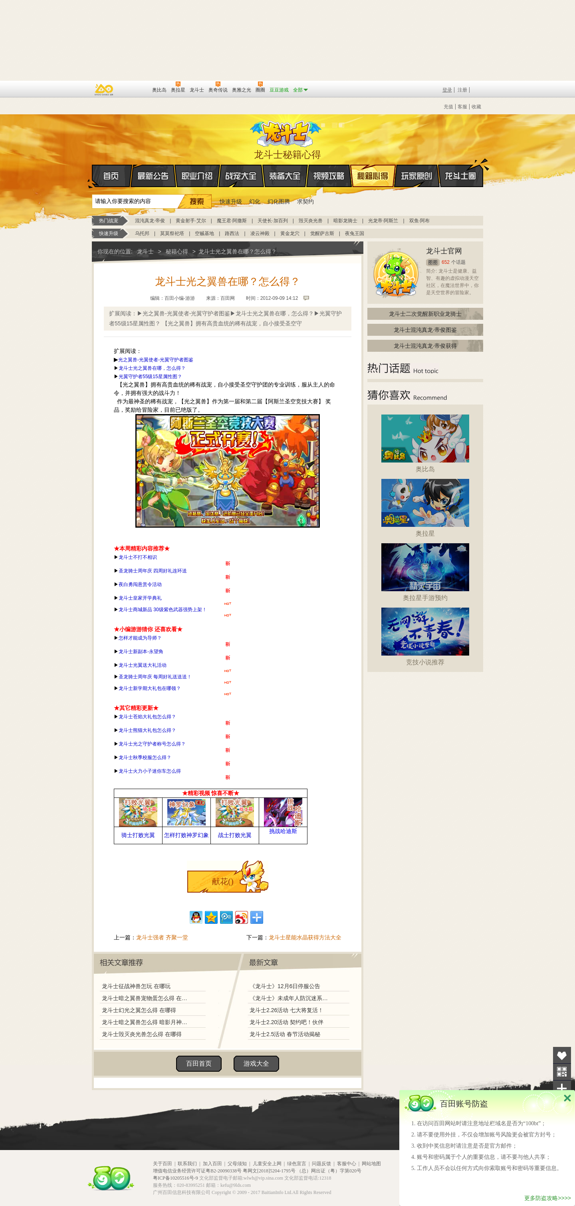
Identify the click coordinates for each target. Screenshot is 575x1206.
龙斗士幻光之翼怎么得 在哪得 (139, 1010)
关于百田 (162, 1163)
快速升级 (231, 201)
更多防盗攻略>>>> (547, 1198)
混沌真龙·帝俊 (150, 220)
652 (446, 262)
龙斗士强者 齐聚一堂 (162, 937)
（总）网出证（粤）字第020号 (329, 1171)
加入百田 (212, 1163)
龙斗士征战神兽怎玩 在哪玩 (136, 986)
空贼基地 (204, 233)
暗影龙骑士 (345, 220)
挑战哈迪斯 (283, 831)
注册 (462, 90)
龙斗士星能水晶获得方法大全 (305, 937)
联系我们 (187, 1163)
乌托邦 (142, 233)
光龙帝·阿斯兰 (383, 220)
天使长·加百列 (273, 220)
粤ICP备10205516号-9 (175, 1178)
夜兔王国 (354, 233)
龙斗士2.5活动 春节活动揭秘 (285, 1034)
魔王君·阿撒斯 (232, 220)
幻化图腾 (279, 201)
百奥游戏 (104, 90)
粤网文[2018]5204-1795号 (269, 1171)
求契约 (305, 201)
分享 (562, 1088)
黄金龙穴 (289, 233)
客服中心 (346, 1163)
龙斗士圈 (460, 168)
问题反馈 (321, 1163)
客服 (462, 107)
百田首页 (199, 1063)
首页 (92, 176)
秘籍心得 (373, 176)
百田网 (134, 89)
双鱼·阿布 (419, 220)
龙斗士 (286, 132)
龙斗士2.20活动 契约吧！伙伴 (286, 1022)
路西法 (232, 233)
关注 (562, 1072)
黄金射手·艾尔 (191, 220)
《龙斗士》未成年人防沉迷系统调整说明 (291, 998)
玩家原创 (417, 176)
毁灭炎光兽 (311, 220)
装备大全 (285, 176)
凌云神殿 (260, 233)
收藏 (476, 107)
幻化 (254, 201)
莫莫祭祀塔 (172, 233)
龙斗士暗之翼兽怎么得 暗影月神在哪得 (146, 1022)
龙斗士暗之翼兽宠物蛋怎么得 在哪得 (146, 998)
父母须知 (237, 1163)
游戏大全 (256, 1063)
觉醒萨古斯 (322, 233)
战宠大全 (241, 176)
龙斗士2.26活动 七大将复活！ (286, 1010)
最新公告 (153, 176)
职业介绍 (197, 176)
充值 (448, 107)
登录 (447, 90)
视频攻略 (329, 176)
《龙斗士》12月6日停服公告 (285, 986)
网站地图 (371, 1163)
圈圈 (433, 262)
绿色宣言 (296, 1163)
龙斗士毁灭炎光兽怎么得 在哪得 (142, 1034)
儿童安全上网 (267, 1163)
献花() (222, 881)
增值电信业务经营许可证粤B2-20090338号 (197, 1171)
